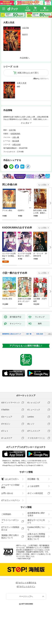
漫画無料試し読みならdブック (11, 334)
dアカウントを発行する (26, 583)
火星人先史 (21, 83)
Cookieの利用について (36, 528)
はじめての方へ (10, 479)
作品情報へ (25, 58)
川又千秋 (25, 28)
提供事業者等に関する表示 (36, 514)
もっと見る (42, 185)
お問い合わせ (7, 493)
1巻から (36, 78)
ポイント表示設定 (35, 493)
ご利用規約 (6, 514)
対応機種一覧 (33, 479)
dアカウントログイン (10, 500)
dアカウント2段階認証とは (10, 528)
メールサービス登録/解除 (10, 486)
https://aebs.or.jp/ (24, 558)
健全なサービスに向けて (36, 521)
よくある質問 (33, 486)
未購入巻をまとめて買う (28, 73)
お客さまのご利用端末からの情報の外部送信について (36, 536)
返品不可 (25, 34)
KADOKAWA (15, 134)
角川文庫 (15, 141)
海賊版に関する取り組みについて (10, 536)
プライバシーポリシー (10, 521)
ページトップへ (26, 596)
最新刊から (44, 78)
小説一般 (15, 137)
